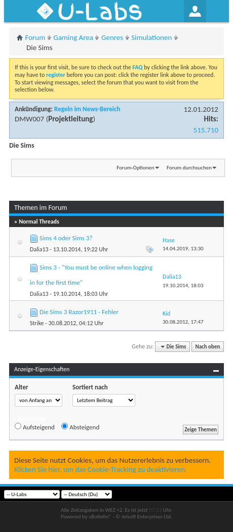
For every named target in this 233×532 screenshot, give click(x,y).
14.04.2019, (183, 248)
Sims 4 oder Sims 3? (66, 238)
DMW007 (29, 118)
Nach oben (207, 346)
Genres (112, 37)
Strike (37, 323)
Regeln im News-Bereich (87, 109)
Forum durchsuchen (189, 167)
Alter (21, 387)
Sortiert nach (90, 387)
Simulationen (151, 37)
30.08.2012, (183, 322)
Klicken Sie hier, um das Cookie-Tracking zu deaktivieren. (100, 469)
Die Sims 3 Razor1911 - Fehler (79, 312)
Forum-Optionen (135, 167)
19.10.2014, (183, 285)
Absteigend (80, 427)
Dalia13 (39, 249)
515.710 (205, 130)
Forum (35, 37)
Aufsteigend (35, 427)
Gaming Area (73, 37)
